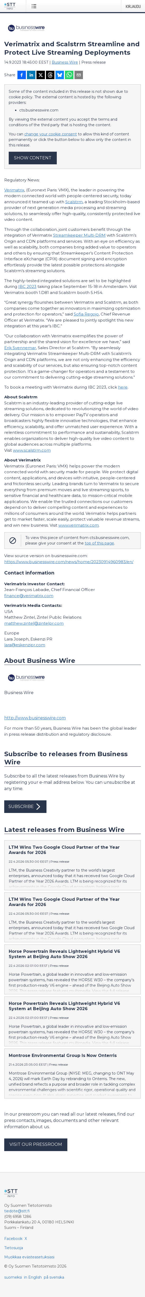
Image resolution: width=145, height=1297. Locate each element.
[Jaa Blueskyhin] (59, 75)
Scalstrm (74, 201)
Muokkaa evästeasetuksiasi (29, 1257)
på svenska (54, 1277)
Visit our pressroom (36, 1144)
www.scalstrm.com (32, 450)
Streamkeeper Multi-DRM (79, 235)
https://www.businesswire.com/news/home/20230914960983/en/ (68, 561)
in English (33, 1277)
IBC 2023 (27, 286)
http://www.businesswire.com (35, 717)
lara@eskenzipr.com (24, 644)
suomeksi (13, 1277)
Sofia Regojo (86, 314)
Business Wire (65, 62)
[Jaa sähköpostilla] (78, 75)
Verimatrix (14, 189)
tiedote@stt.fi (17, 1211)
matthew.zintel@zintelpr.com (34, 623)
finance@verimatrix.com (28, 595)
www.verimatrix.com (78, 525)
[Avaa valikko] (35, 6)
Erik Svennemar (20, 347)
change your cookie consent (50, 134)
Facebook (13, 1238)
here (123, 387)
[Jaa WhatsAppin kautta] (69, 75)
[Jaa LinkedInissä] (31, 75)
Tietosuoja (13, 1247)
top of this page (99, 543)
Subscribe (25, 807)
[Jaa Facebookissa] (21, 75)
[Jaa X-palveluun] (40, 75)
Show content (33, 157)
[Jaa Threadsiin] (50, 75)
